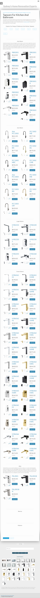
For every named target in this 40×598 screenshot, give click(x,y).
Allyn (29, 29)
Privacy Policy (9, 595)
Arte (5, 29)
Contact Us (11, 538)
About (2, 595)
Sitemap (13, 595)
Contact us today (26, 21)
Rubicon (5, 33)
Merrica (35, 29)
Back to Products (6, 538)
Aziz (11, 29)
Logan (17, 29)
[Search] (20, 549)
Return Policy (5, 595)
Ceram (23, 29)
